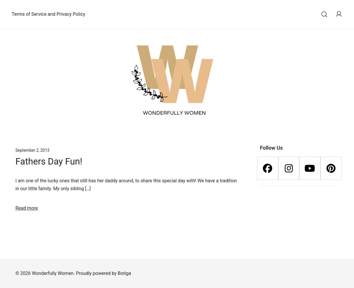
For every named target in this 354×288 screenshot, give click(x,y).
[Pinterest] (331, 168)
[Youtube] (310, 168)
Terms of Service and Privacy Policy (48, 14)
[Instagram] (289, 168)
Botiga (124, 273)
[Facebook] (267, 168)
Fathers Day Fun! (48, 161)
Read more (26, 208)
